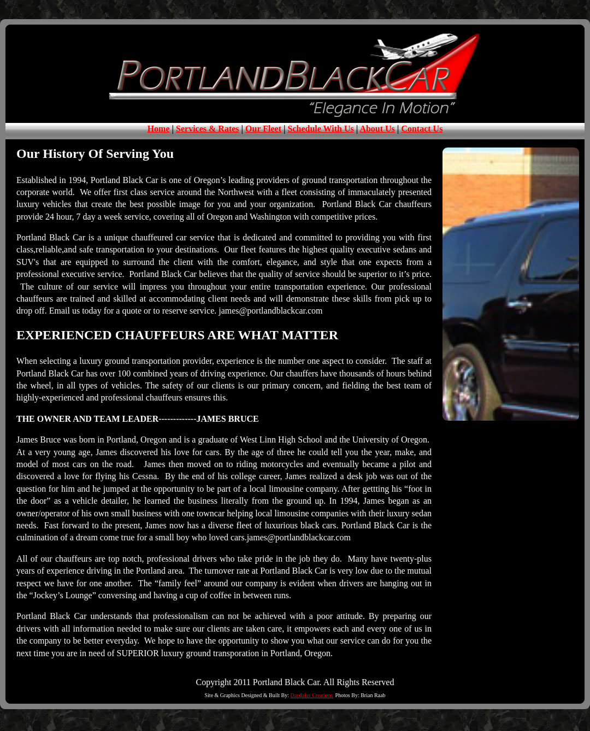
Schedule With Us (321, 128)
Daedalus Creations (311, 695)
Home (159, 128)
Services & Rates (207, 128)
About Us (376, 128)
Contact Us (421, 128)
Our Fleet (263, 128)
